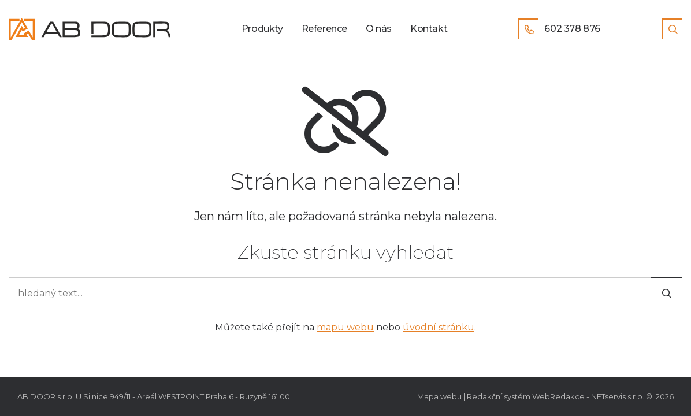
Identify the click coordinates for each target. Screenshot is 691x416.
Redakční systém (498, 396)
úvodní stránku (438, 327)
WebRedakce (558, 396)
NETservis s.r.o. (617, 396)
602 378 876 (559, 28)
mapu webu (345, 327)
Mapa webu (439, 396)
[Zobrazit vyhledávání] (672, 28)
